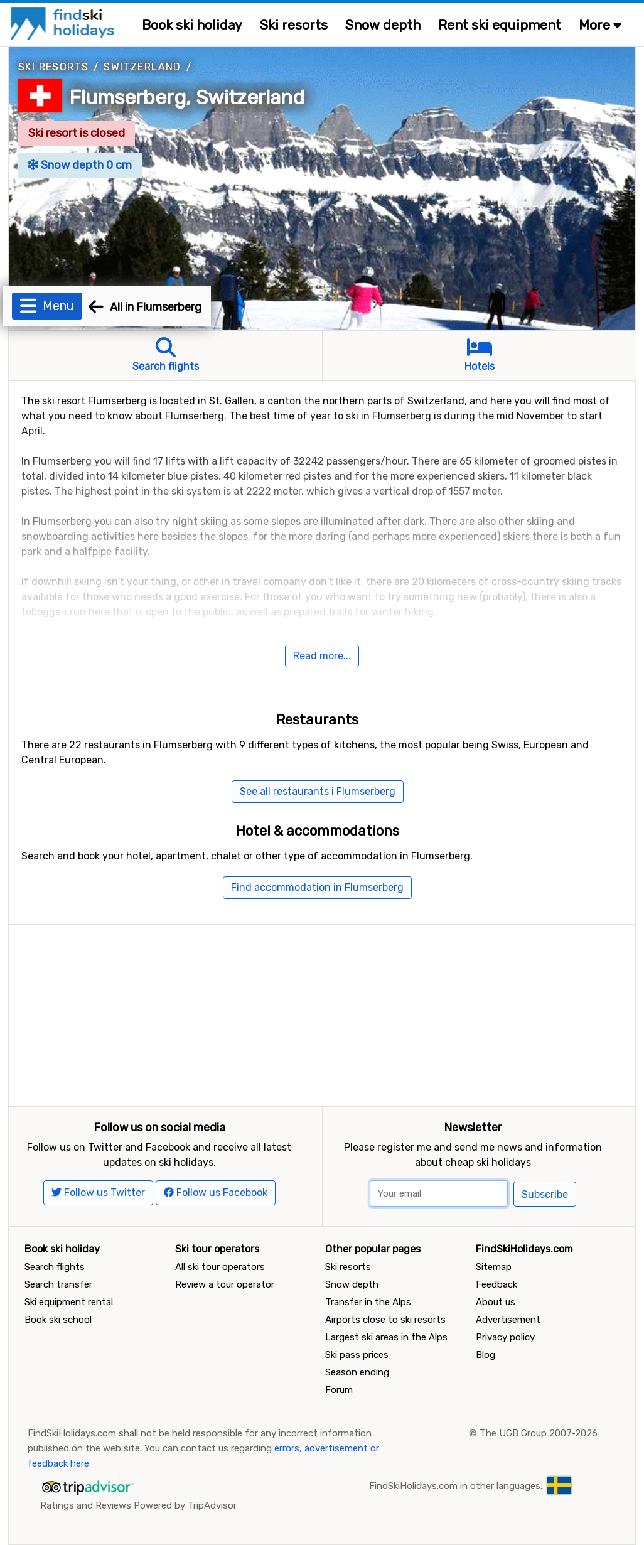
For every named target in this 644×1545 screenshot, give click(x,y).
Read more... (322, 656)
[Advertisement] (322, 1013)
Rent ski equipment (499, 25)
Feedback (496, 1284)
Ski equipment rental (68, 1302)
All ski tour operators (220, 1267)
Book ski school (58, 1319)
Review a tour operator (224, 1284)
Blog (485, 1354)
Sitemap (494, 1267)
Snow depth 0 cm (80, 165)
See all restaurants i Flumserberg (317, 791)
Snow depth (383, 25)
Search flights (54, 1267)
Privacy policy (505, 1337)
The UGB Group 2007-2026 (539, 1433)
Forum (339, 1390)
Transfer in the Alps (368, 1302)
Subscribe (545, 1194)
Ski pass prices (357, 1354)
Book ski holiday (192, 25)
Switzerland (142, 67)
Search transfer (58, 1284)
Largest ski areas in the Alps (386, 1337)
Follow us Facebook (215, 1192)
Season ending (357, 1372)
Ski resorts (294, 25)
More (600, 25)
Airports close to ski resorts (385, 1319)
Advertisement (508, 1319)
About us (495, 1302)
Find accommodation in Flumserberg (317, 887)
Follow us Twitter (98, 1192)
